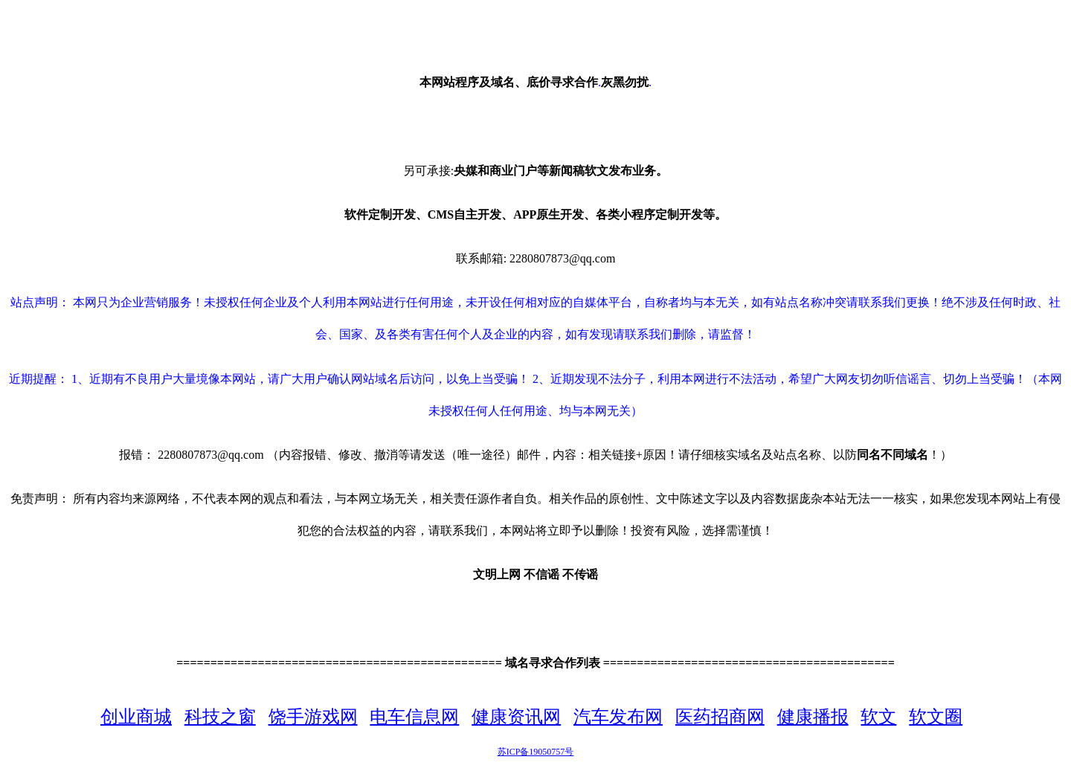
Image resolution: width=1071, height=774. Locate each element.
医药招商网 (720, 716)
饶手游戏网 (313, 716)
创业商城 (136, 716)
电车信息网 (414, 716)
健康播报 (813, 716)
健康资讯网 (516, 716)
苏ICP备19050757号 (536, 751)
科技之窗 (220, 716)
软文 (878, 716)
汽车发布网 (618, 716)
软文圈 (935, 716)
